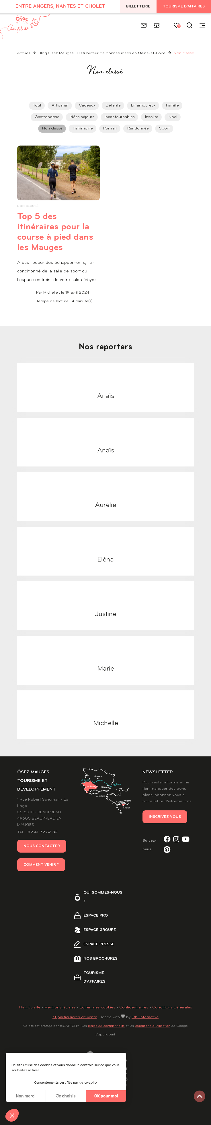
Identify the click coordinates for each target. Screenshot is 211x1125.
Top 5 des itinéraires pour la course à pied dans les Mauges (58, 232)
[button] (12, 1115)
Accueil (23, 53)
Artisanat (60, 105)
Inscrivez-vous (165, 817)
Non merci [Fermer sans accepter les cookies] (25, 1096)
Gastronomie (47, 117)
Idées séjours (82, 117)
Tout (37, 105)
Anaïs (105, 396)
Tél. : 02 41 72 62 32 (37, 832)
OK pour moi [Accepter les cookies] (106, 1096)
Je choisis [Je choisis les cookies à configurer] (66, 1096)
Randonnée (138, 128)
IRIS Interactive (145, 1017)
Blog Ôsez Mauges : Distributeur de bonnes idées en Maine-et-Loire (102, 53)
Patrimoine (83, 128)
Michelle (105, 723)
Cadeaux (87, 105)
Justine (105, 614)
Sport (164, 128)
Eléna (105, 559)
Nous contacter (42, 846)
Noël (173, 117)
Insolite (151, 117)
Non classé (52, 128)
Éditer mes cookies (97, 1007)
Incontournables (120, 117)
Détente (113, 105)
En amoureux (143, 105)
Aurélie (105, 505)
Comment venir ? (41, 865)
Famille (172, 105)
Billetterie (138, 6)
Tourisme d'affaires (184, 6)
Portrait (110, 128)
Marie (105, 668)
